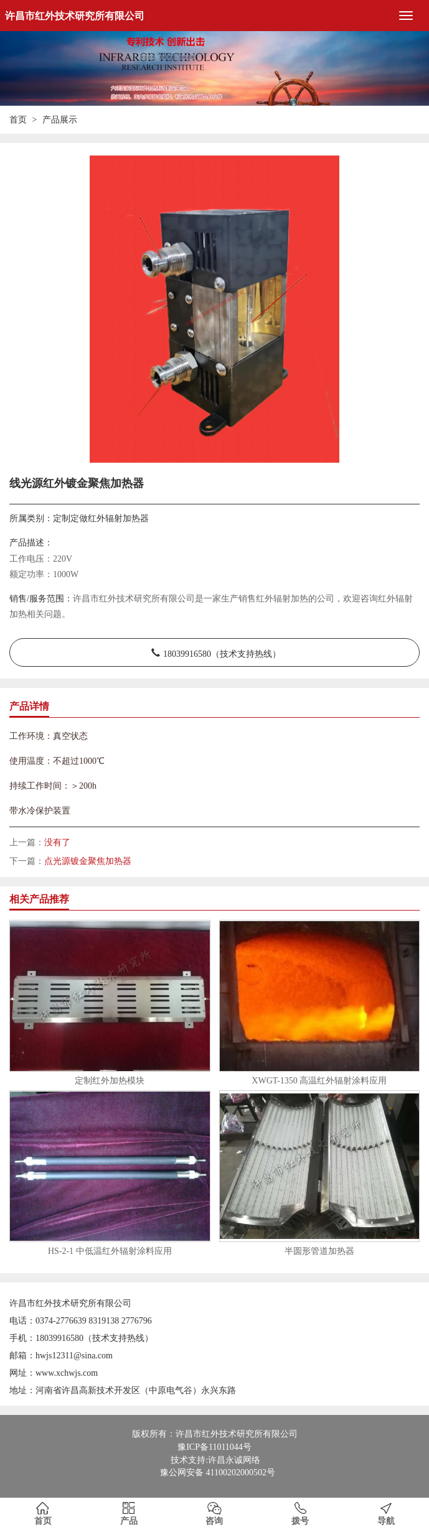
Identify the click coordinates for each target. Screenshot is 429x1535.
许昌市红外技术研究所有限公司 (74, 16)
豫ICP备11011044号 (214, 1447)
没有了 (57, 842)
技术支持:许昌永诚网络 (215, 1460)
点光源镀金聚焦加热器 (87, 861)
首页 (18, 119)
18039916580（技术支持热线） (222, 652)
